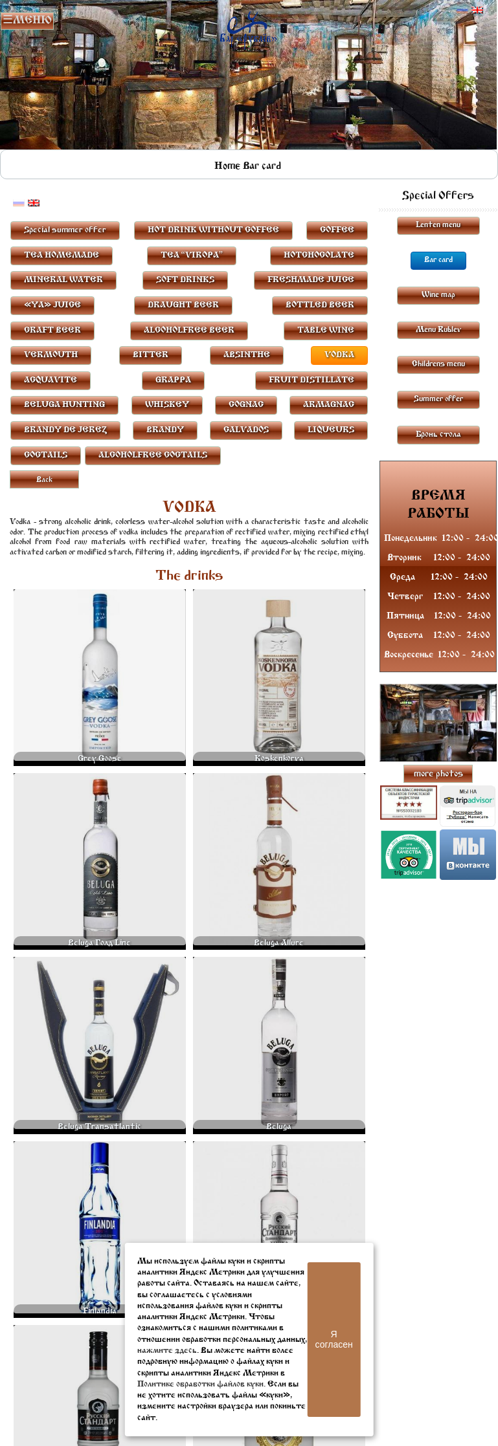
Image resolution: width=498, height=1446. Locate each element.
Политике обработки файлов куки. (201, 1384)
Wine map (438, 295)
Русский (462, 10)
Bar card (262, 166)
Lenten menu (438, 225)
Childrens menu (438, 364)
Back (44, 480)
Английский (477, 10)
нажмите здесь (167, 1350)
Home (227, 166)
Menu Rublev (438, 330)
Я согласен (334, 1339)
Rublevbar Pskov (248, 27)
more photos (438, 774)
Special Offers (438, 196)
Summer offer (438, 399)
